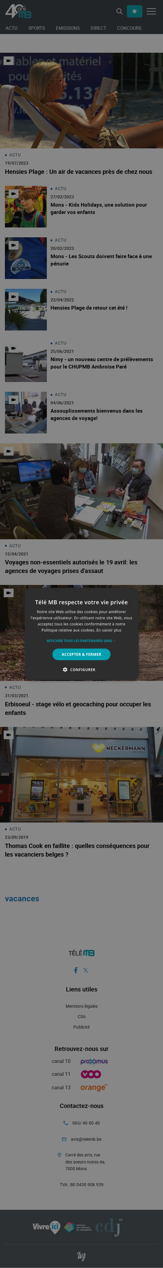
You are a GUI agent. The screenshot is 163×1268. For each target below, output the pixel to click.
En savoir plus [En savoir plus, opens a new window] (108, 629)
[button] (81, 640)
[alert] (81, 634)
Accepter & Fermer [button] (81, 654)
